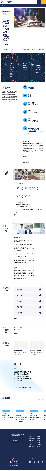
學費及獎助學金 (32, 438)
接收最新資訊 (15, 440)
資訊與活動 (31, 440)
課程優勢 (5, 49)
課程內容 (33, 49)
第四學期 (19, 307)
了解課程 (30, 434)
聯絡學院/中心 (39, 436)
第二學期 (19, 295)
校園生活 (30, 442)
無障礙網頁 (39, 444)
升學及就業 (26, 49)
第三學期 (19, 301)
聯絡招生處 (39, 434)
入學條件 (18, 49)
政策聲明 (38, 442)
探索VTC (30, 444)
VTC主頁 (30, 448)
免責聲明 (38, 440)
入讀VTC (30, 436)
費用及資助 (41, 49)
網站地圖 (38, 438)
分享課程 (5, 44)
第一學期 (19, 289)
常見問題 (38, 446)
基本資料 (11, 49)
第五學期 (19, 313)
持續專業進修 (31, 446)
